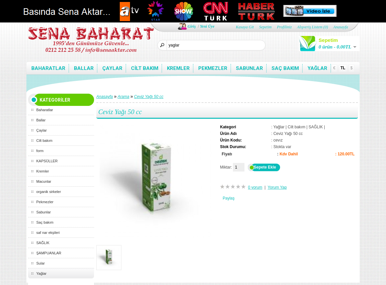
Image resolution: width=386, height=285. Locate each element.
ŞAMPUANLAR (48, 253)
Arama (123, 96)
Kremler (178, 68)
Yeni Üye (207, 26)
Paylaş (229, 198)
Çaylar (112, 68)
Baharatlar (48, 68)
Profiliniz (284, 27)
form (40, 151)
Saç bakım (285, 68)
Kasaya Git (245, 27)
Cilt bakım (144, 68)
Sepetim (265, 27)
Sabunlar (249, 68)
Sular (40, 263)
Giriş (192, 26)
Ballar (84, 68)
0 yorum (255, 187)
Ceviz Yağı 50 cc (148, 96)
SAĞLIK (42, 243)
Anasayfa (340, 27)
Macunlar (43, 181)
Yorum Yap (277, 187)
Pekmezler (212, 68)
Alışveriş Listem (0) (312, 27)
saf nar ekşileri (48, 233)
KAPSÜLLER (47, 161)
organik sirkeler (48, 192)
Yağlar (317, 68)
